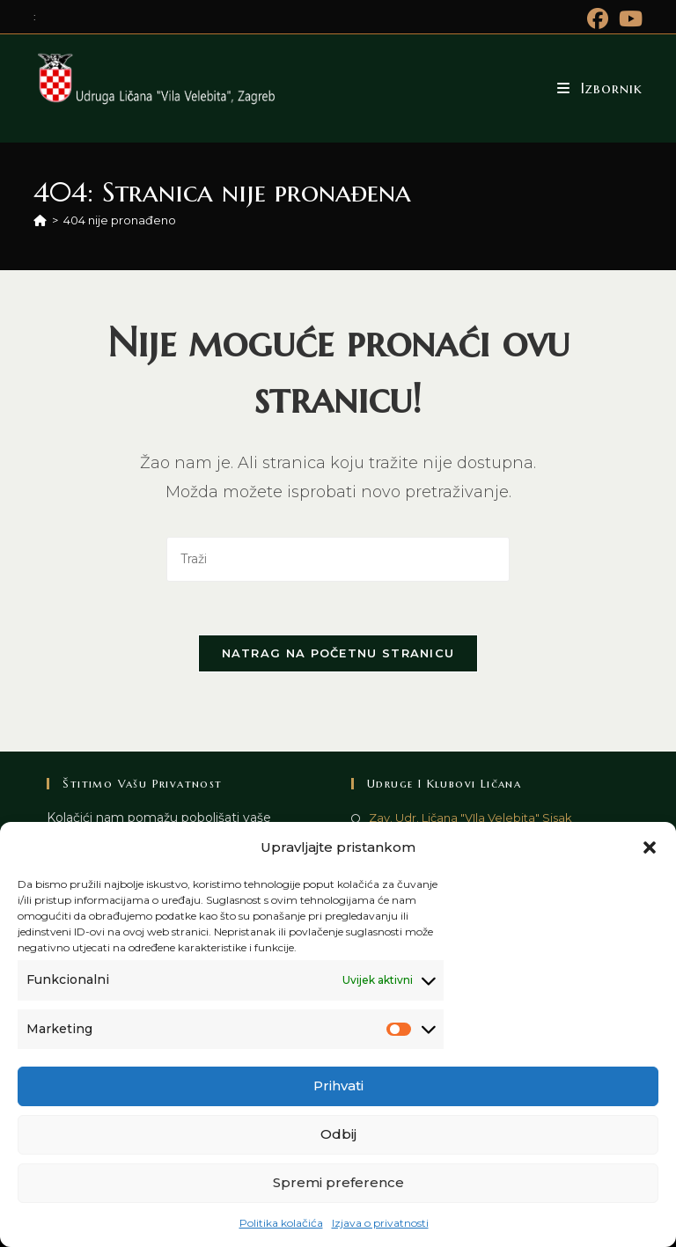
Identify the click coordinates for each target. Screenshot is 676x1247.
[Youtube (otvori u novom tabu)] (628, 18)
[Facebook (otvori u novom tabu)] (598, 18)
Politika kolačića (281, 1222)
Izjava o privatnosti (380, 1222)
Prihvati (338, 1085)
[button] (649, 847)
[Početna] (40, 220)
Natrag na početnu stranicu (338, 653)
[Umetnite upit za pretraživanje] (338, 559)
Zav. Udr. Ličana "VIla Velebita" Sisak (470, 818)
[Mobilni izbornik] (600, 88)
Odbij (338, 1134)
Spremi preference (338, 1182)
